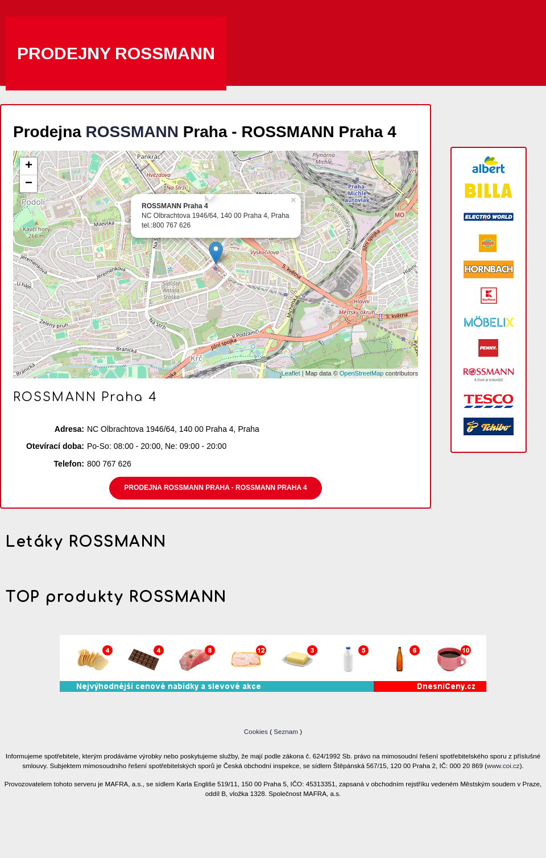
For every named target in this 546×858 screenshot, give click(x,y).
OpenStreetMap (362, 373)
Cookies (257, 731)
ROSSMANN (132, 132)
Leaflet (291, 373)
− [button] (28, 183)
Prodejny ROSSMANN (116, 53)
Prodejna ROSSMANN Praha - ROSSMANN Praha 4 (215, 488)
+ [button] (28, 166)
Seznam (286, 731)
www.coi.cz (503, 765)
